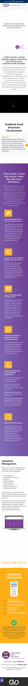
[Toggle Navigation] (24, 5)
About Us (14, 685)
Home (14, 681)
